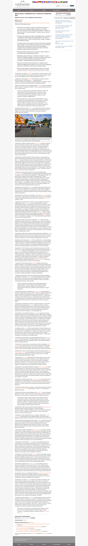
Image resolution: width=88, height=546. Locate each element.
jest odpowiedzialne (40, 259)
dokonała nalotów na (47, 407)
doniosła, (29, 276)
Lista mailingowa (56, 10)
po (34, 143)
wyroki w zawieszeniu (42, 366)
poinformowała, (32, 463)
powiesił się (46, 198)
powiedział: (40, 211)
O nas (19, 10)
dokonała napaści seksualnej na (44, 473)
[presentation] (58, 18)
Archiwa (44, 10)
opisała (32, 80)
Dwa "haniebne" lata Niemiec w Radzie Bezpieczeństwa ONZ (29, 531)
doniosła (35, 313)
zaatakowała (31, 497)
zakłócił (30, 240)
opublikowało (40, 392)
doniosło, (30, 442)
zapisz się (34, 533)
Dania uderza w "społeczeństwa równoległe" (26, 529)
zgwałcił (29, 78)
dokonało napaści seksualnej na (21, 388)
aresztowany (43, 195)
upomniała (34, 263)
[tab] (58, 18)
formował (38, 143)
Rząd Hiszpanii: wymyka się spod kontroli (62, 30)
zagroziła (31, 305)
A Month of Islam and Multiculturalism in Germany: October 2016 (36, 22)
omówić (18, 160)
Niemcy (24, 520)
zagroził (50, 233)
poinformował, (37, 291)
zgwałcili (29, 73)
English (68, 10)
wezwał (39, 85)
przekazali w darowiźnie (36, 429)
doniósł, (30, 108)
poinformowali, (18, 173)
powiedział (44, 214)
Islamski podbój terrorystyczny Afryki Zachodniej (63, 46)
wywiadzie (25, 357)
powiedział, (27, 203)
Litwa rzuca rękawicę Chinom (23, 528)
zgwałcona (39, 420)
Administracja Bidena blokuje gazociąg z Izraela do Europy (29, 526)
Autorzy (31, 10)
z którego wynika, (36, 379)
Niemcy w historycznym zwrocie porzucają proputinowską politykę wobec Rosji (33, 523)
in (35, 143)
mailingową (45, 533)
